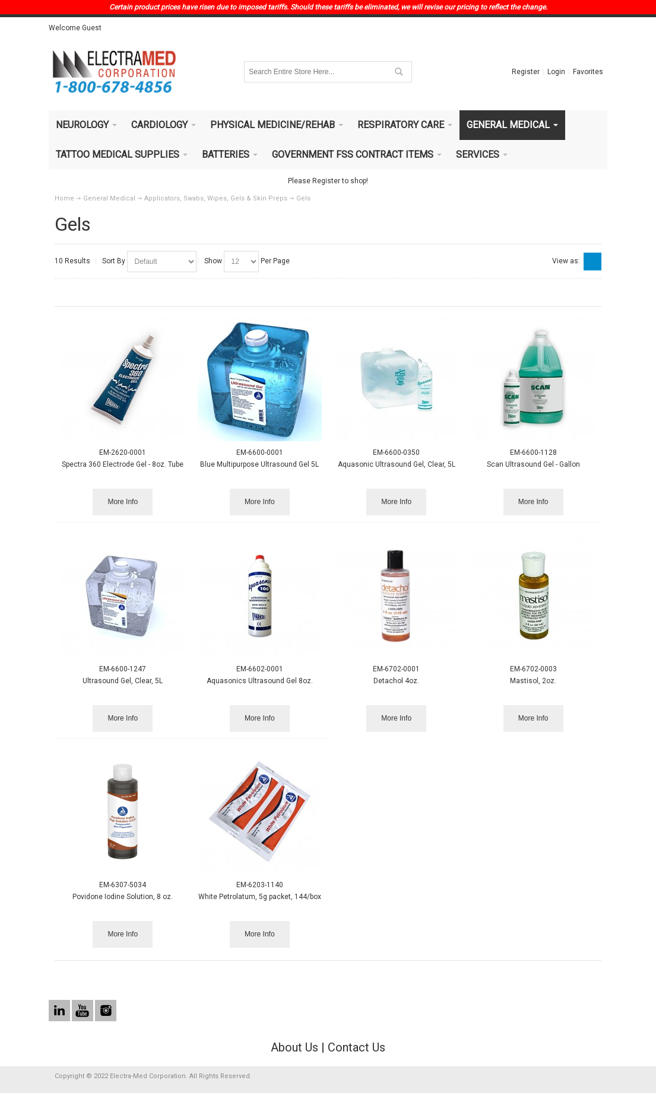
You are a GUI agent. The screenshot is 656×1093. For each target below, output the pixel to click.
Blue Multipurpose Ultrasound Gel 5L (259, 464)
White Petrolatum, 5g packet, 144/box (259, 897)
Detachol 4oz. (396, 681)
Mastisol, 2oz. (533, 681)
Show (213, 261)
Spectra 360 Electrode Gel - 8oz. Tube (122, 464)
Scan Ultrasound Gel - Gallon (533, 464)
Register (526, 72)
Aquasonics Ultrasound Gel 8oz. (260, 681)
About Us (294, 1047)
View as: (566, 261)
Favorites (588, 72)
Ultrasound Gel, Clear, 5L (123, 681)
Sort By (113, 261)
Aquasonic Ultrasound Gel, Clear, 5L (396, 464)
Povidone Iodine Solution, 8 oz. (122, 897)
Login (556, 72)
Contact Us (356, 1047)
